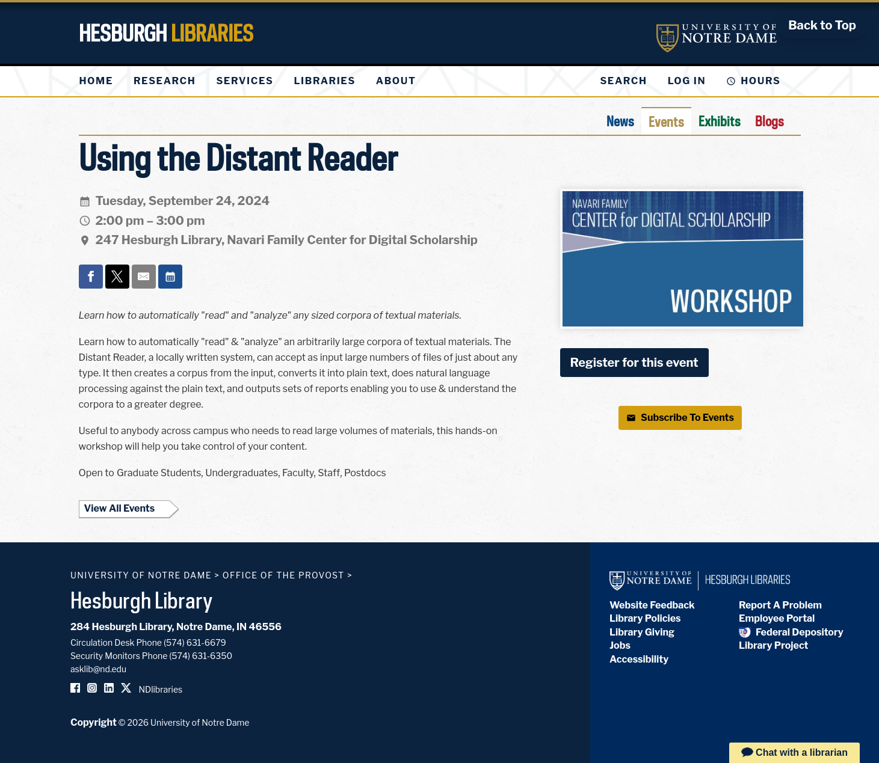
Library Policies (645, 618)
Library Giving (641, 632)
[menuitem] (96, 81)
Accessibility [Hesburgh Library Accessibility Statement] (638, 659)
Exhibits (720, 120)
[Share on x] (117, 277)
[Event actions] (170, 277)
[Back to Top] (822, 25)
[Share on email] (144, 277)
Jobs (620, 645)
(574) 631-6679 (195, 642)
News (620, 120)
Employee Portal (777, 618)
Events (666, 121)
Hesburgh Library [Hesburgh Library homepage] (141, 600)
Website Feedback (652, 605)
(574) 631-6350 (200, 656)
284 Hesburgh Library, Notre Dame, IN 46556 (176, 627)
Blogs (769, 120)
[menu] (257, 81)
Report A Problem (780, 605)
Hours (760, 81)
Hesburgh (166, 33)
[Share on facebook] (91, 277)
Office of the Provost (284, 575)
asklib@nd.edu (98, 669)
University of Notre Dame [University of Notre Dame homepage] (141, 575)
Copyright (93, 722)
